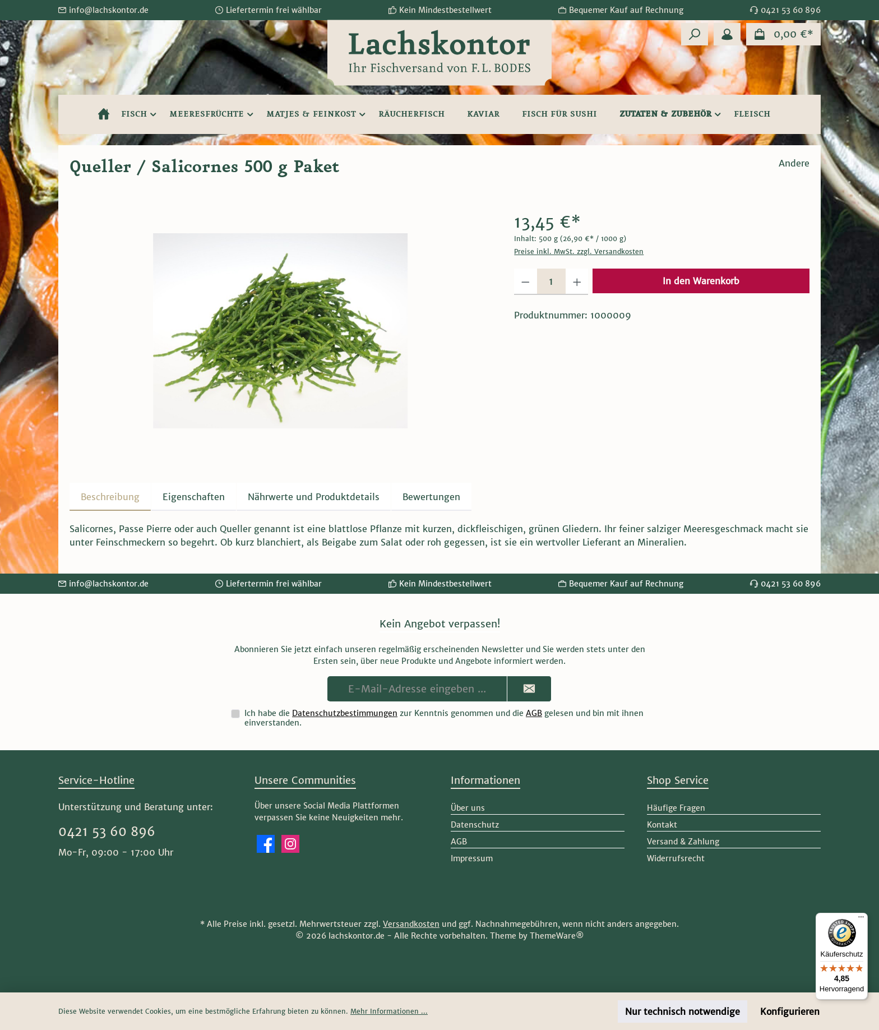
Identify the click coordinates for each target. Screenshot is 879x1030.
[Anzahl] (551, 282)
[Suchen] (694, 34)
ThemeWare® (557, 936)
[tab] (110, 497)
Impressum (472, 858)
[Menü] (861, 919)
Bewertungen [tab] (431, 496)
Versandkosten (411, 924)
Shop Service (678, 780)
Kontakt (662, 825)
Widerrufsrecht (676, 858)
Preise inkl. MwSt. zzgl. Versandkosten (579, 251)
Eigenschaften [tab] (194, 496)
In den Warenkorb (701, 281)
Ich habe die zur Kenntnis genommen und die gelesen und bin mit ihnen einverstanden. (444, 718)
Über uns (468, 808)
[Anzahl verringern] (525, 282)
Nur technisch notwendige (682, 1011)
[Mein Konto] (727, 34)
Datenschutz (475, 825)
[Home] (103, 114)
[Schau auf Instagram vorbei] (290, 844)
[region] (280, 330)
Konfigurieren (790, 1011)
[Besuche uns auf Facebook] (266, 844)
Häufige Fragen (676, 808)
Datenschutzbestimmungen (344, 713)
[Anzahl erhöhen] (577, 282)
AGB (534, 713)
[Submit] (529, 689)
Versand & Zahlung (683, 842)
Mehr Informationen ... (389, 1011)
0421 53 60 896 (106, 831)
